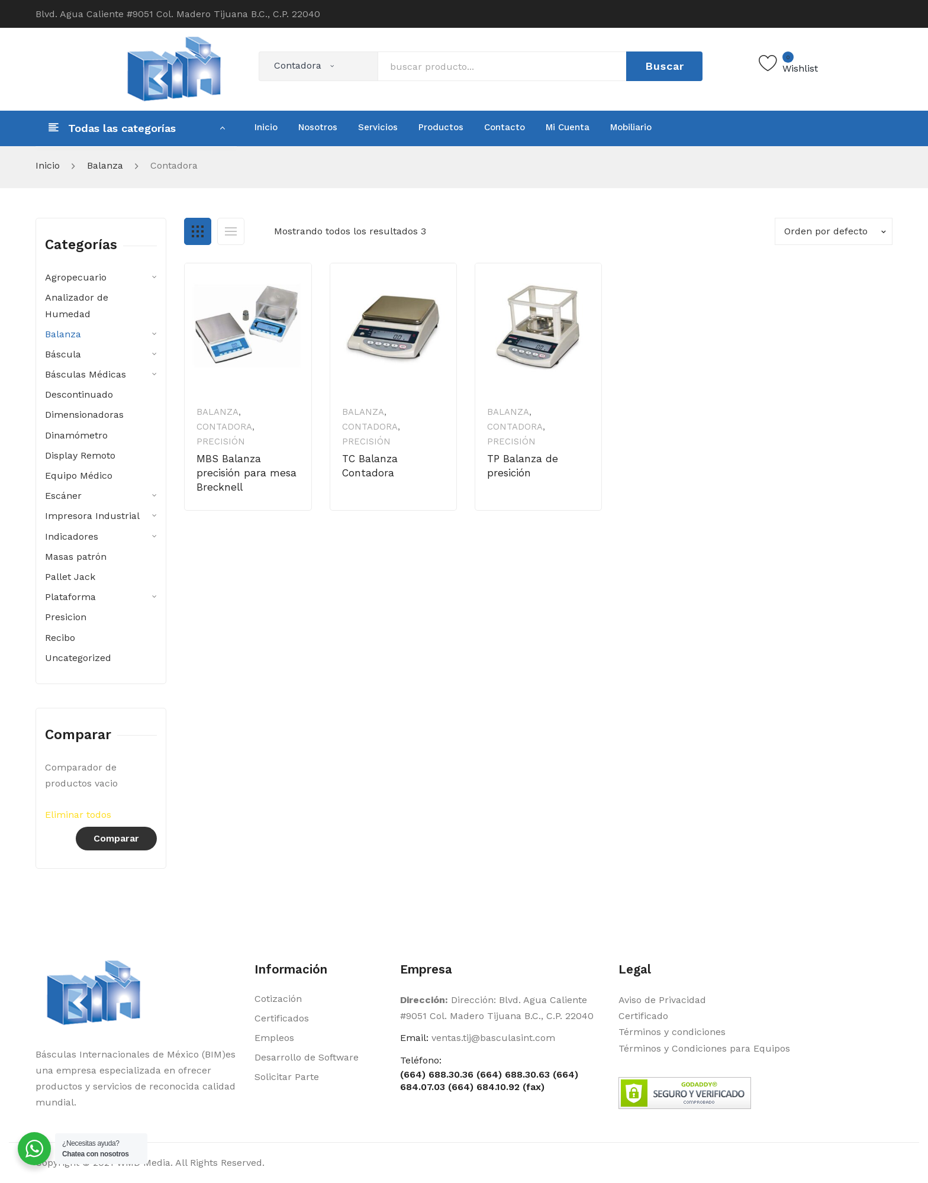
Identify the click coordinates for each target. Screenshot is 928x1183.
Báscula (63, 354)
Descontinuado (79, 394)
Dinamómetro (76, 435)
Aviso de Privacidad (662, 999)
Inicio (48, 165)
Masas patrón (76, 556)
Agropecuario (76, 277)
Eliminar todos (78, 814)
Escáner (63, 495)
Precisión (220, 441)
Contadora (224, 426)
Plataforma (70, 596)
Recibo (60, 637)
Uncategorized (78, 657)
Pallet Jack (70, 576)
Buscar (664, 66)
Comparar (116, 838)
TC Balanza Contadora (370, 466)
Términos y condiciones (672, 1031)
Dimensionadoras (84, 414)
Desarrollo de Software (306, 1057)
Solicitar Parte (286, 1076)
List (230, 231)
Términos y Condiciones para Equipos (704, 1048)
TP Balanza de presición (522, 466)
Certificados (281, 1018)
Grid (197, 231)
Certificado (643, 1015)
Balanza (105, 165)
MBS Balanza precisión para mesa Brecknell (246, 473)
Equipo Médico (78, 475)
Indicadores (71, 536)
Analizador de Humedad (76, 305)
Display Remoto (80, 455)
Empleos (274, 1037)
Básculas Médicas (85, 374)
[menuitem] (266, 127)
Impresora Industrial (92, 515)
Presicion (65, 617)
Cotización (278, 998)
